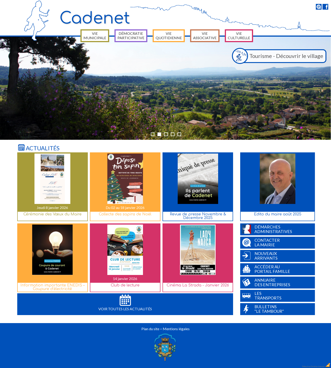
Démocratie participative (130, 35)
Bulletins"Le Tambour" (263, 309)
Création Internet (321, 366)
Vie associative (205, 35)
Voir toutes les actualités (125, 302)
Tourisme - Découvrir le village (278, 56)
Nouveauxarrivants (259, 256)
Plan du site (150, 329)
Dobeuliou (306, 366)
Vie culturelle (239, 35)
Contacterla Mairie (261, 242)
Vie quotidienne (169, 35)
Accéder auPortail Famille (266, 269)
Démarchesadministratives (267, 229)
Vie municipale (94, 35)
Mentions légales (176, 329)
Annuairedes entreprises (266, 282)
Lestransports (261, 295)
